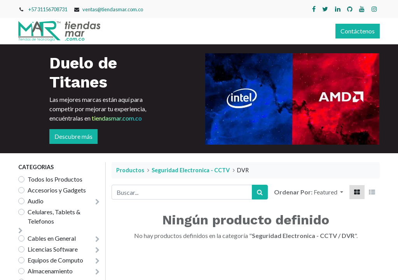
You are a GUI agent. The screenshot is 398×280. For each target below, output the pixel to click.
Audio (36, 201)
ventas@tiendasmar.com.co (112, 9)
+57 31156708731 (47, 9)
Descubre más (73, 136)
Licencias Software (53, 249)
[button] (328, 192)
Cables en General (52, 238)
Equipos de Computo (55, 260)
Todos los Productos (55, 179)
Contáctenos (357, 31)
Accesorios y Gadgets (57, 190)
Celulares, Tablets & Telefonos (54, 216)
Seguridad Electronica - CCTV (191, 170)
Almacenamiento (50, 271)
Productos (130, 170)
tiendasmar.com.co (117, 118)
